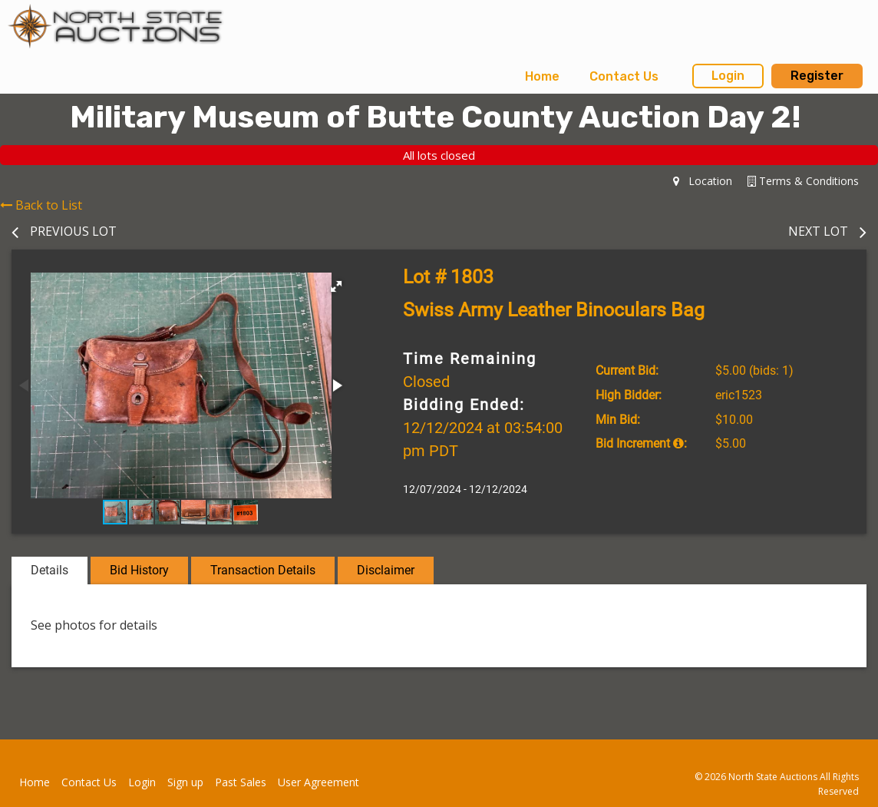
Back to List (41, 205)
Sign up (185, 782)
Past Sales (240, 782)
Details (49, 570)
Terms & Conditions (803, 181)
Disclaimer (385, 570)
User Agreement (318, 782)
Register (817, 75)
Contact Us (623, 76)
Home (542, 76)
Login (727, 75)
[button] (336, 286)
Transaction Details (262, 570)
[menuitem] (542, 77)
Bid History (139, 570)
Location (702, 181)
